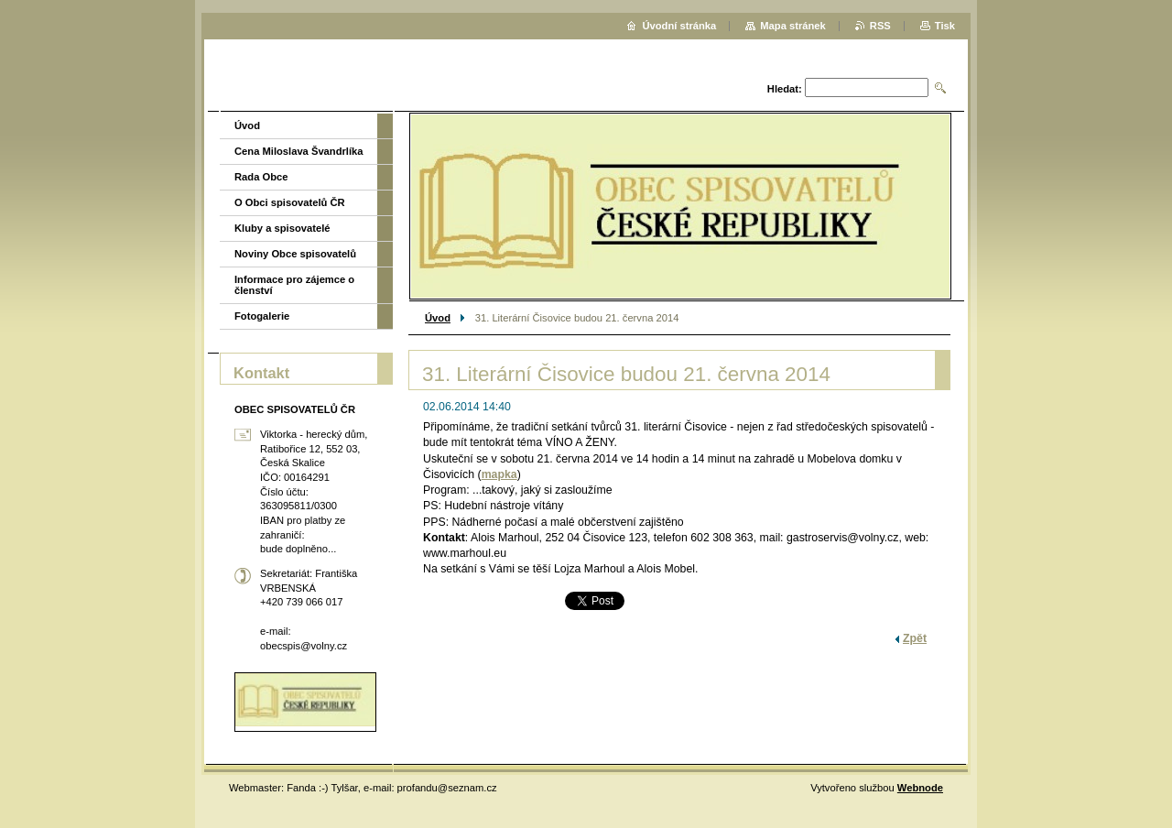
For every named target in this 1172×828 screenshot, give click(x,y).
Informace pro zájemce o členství (294, 285)
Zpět (915, 638)
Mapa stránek (793, 25)
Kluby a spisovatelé (282, 228)
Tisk (945, 25)
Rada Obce (261, 176)
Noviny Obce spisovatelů (295, 253)
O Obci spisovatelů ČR (289, 202)
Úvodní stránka (679, 25)
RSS (880, 25)
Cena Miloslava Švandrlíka (299, 151)
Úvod (437, 317)
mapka (499, 474)
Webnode (920, 787)
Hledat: (784, 88)
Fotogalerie (261, 315)
